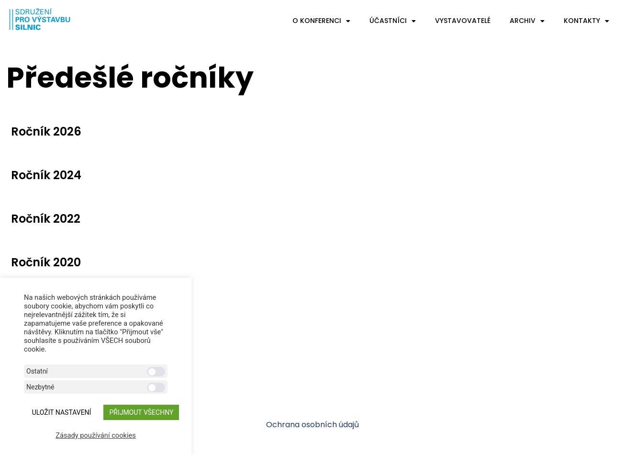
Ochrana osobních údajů (312, 424)
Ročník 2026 (46, 131)
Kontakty (586, 21)
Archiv (527, 21)
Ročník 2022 (45, 219)
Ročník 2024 (46, 175)
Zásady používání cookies (96, 435)
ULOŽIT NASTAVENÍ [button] (61, 412)
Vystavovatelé (463, 20)
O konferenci (321, 21)
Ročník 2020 (46, 262)
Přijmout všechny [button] (141, 412)
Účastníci (392, 21)
